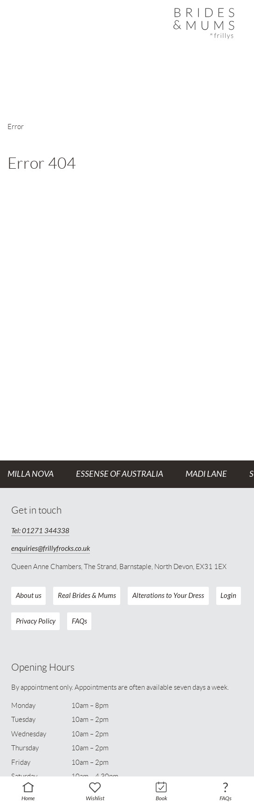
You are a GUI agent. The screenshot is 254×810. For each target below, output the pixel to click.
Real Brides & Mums (87, 595)
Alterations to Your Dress (168, 595)
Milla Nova (30, 474)
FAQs (79, 621)
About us (28, 595)
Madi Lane (206, 474)
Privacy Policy (35, 621)
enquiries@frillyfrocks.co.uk (50, 548)
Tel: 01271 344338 (40, 531)
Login (228, 595)
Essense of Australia (119, 474)
